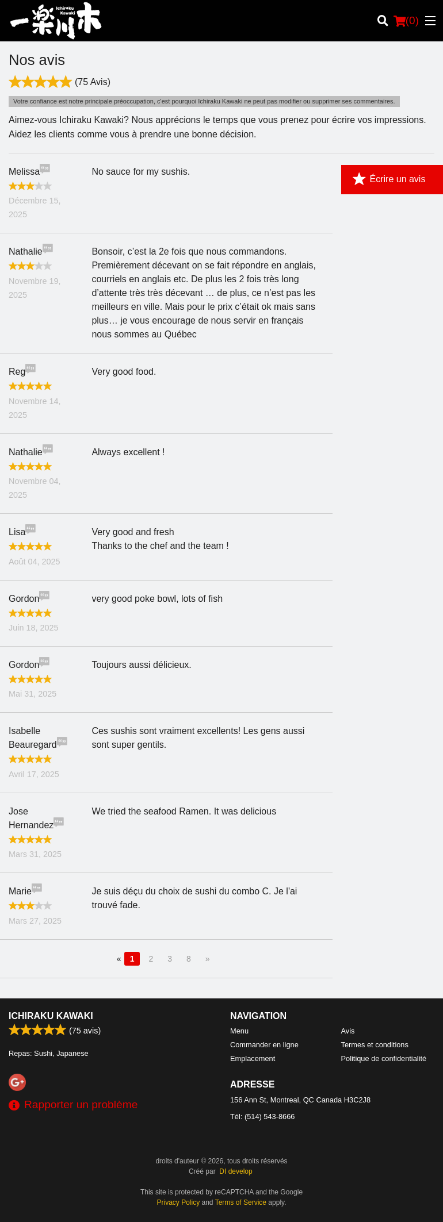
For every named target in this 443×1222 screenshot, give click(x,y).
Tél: (262, 1116)
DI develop (235, 1171)
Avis (348, 1031)
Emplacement (252, 1058)
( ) (406, 20)
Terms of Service (240, 1202)
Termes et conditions (374, 1044)
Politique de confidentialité (384, 1058)
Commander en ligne (264, 1044)
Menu (239, 1031)
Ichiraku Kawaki (51, 1016)
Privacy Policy (178, 1202)
